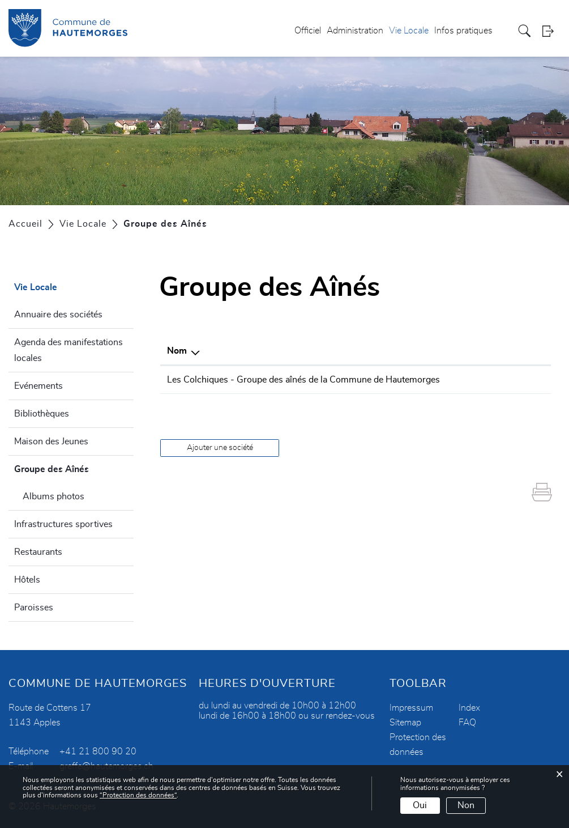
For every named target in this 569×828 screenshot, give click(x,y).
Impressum (411, 707)
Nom (177, 350)
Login (551, 30)
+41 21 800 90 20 (97, 751)
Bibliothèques (41, 413)
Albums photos (53, 496)
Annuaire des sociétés (58, 314)
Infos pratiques (463, 30)
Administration (355, 30)
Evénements (38, 385)
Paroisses (33, 607)
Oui (420, 805)
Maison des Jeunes (51, 441)
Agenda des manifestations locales (68, 350)
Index (469, 707)
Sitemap (405, 722)
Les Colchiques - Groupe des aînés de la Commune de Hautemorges (303, 379)
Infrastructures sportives (63, 524)
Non (465, 805)
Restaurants (38, 552)
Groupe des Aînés (74, 467)
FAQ (467, 722)
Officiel (307, 30)
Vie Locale (409, 30)
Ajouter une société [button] (220, 448)
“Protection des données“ (138, 795)
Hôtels (27, 579)
